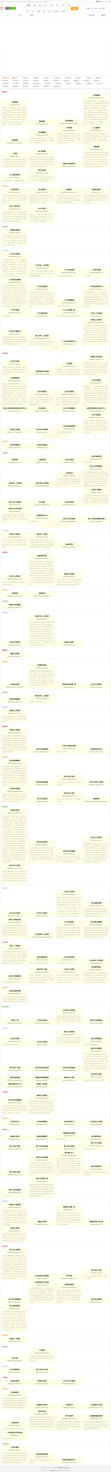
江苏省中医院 (14, 1038)
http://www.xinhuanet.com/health (69, 123)
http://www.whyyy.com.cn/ (69, 779)
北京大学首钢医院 (69, 408)
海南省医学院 (42, 556)
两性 (30, 1)
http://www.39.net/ (15, 104)
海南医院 (99, 78)
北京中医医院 (42, 391)
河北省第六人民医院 (42, 934)
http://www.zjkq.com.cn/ (96, 1302)
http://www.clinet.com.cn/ (42, 1407)
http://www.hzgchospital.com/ (69, 1287)
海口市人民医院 (15, 576)
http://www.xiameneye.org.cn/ (69, 1155)
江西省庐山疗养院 (96, 1122)
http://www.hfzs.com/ (14, 1230)
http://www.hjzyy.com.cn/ (14, 411)
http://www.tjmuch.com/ (15, 447)
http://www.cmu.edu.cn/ (15, 978)
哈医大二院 (15, 1020)
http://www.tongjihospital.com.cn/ (69, 521)
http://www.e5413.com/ (15, 256)
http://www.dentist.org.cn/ (96, 417)
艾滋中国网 (15, 1447)
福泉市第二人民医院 (42, 616)
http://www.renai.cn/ (96, 492)
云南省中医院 (14, 684)
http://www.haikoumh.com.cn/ (15, 579)
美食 (4, 1)
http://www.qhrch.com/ (15, 1341)
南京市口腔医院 (96, 1048)
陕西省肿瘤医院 (15, 699)
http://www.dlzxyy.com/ (69, 972)
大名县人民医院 (69, 892)
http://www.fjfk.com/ (96, 1139)
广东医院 (47, 78)
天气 (11, 1)
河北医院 (6, 83)
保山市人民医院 (96, 684)
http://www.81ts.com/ (41, 268)
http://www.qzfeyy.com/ (42, 1160)
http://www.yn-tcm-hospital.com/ (14, 687)
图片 (46, 5)
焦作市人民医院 (96, 837)
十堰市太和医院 (15, 788)
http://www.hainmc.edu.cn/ (42, 558)
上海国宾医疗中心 (42, 515)
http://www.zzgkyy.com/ (42, 844)
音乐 (63, 5)
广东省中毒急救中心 (69, 341)
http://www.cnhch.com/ (69, 1013)
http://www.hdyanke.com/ (14, 993)
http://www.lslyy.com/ (96, 1124)
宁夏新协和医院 (15, 230)
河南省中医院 (14, 810)
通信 (14, 1)
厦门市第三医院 (15, 1172)
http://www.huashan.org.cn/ (42, 504)
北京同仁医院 (14, 361)
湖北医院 (87, 80)
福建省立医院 (14, 1136)
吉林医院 (26, 83)
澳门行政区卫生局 (42, 1369)
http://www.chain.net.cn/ (42, 1457)
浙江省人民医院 (15, 1250)
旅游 (1, 1)
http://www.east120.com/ (14, 1102)
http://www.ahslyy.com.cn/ (42, 1224)
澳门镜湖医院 (14, 1369)
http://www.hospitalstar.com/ (14, 1252)
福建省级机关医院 (69, 1133)
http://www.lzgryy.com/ (42, 537)
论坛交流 (48, 1467)
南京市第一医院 (15, 1068)
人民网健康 (96, 95)
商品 (52, 5)
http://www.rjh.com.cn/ (15, 462)
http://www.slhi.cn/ (15, 177)
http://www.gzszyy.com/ (15, 312)
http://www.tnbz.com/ (96, 1418)
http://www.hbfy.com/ (42, 784)
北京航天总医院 (15, 429)
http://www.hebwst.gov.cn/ (15, 915)
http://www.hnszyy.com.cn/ (15, 813)
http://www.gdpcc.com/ (69, 344)
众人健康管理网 (15, 175)
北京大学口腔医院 (42, 429)
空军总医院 (42, 408)
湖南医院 (77, 80)
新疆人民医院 (14, 654)
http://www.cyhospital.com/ (42, 972)
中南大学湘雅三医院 (69, 746)
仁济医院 (42, 1350)
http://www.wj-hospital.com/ (96, 411)
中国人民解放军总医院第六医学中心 (15, 408)
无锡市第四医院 (15, 1077)
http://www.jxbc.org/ (69, 1124)
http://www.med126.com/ (42, 1414)
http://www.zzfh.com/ (96, 1169)
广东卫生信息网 (69, 270)
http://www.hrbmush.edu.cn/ (14, 1023)
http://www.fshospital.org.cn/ (42, 338)
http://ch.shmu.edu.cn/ (14, 504)
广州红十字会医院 (96, 313)
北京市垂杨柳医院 (69, 426)
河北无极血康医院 (96, 922)
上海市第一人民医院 (15, 483)
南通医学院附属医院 (42, 1077)
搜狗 (39, 11)
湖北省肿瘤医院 (15, 760)
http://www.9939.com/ (96, 130)
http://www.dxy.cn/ (15, 156)
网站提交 (54, 1467)
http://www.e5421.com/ (42, 289)
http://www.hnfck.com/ (69, 576)
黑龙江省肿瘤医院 (96, 1020)
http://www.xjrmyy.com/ (15, 656)
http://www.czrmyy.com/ (42, 915)
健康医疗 (16, 78)
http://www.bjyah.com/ (96, 383)
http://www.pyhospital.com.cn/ (96, 322)
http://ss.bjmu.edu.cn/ (41, 432)
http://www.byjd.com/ (14, 334)
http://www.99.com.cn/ (96, 149)
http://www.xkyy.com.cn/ (42, 316)
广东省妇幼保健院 (15, 280)
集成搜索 (56, 11)
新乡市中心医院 (15, 865)
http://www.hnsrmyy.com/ (14, 732)
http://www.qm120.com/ (42, 135)
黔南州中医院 (69, 642)
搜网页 (75, 8)
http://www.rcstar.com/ (96, 1077)
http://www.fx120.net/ (42, 154)
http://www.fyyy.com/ (41, 1181)
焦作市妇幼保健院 (69, 851)
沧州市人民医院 (42, 913)
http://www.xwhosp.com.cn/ (96, 359)
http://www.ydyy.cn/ (69, 687)
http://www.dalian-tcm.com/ (69, 960)
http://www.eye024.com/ (96, 969)
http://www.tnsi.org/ (42, 447)
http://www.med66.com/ (15, 1395)
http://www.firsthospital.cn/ (15, 486)
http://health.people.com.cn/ (96, 98)
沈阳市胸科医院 (42, 957)
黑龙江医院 (37, 83)
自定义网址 (91, 15)
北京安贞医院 (69, 391)
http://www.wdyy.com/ (42, 801)
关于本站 (43, 1467)
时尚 (27, 1)
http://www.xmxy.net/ (69, 1149)
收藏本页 (108, 1)
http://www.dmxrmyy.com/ (69, 894)
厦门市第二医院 (15, 1146)
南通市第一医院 (69, 1077)
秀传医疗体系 (42, 1381)
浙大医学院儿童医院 (42, 1276)
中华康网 (69, 128)
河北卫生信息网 (15, 913)
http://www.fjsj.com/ (69, 1135)
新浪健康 (15, 140)
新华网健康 (69, 121)
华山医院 (42, 502)
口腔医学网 (15, 1423)
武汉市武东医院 (42, 799)
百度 (49, 11)
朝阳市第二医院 (42, 969)
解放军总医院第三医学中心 (96, 408)
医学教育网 (15, 1392)
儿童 (21, 1)
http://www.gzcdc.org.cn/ (96, 289)
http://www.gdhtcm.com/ (96, 272)
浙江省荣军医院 (15, 1306)
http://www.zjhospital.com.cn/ (69, 1278)
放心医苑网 (42, 151)
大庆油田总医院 (42, 1020)
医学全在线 (42, 1411)
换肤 (102, 1)
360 (28, 11)
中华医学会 (69, 1405)
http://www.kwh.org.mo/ (15, 1372)
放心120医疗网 (15, 206)
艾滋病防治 (57, 86)
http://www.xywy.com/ (15, 192)
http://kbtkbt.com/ (14, 1435)
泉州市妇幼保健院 (42, 1157)
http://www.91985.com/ (42, 462)
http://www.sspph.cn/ (41, 698)
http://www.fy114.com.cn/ (14, 607)
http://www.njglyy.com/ (96, 1041)
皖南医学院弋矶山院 (96, 1222)
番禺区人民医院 (96, 320)
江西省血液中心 (69, 1122)
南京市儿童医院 (69, 1032)
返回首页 (62, 1470)
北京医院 (58, 78)
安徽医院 (90, 83)
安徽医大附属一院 (69, 1207)
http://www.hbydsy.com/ (15, 922)
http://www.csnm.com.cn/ (96, 1407)
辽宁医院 (16, 83)
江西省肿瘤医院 (42, 1122)
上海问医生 (69, 473)
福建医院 (80, 83)
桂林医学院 (69, 544)
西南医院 (15, 593)
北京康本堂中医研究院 (14, 1432)
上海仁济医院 (69, 460)
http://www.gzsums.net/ (69, 312)
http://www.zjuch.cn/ (41, 1278)
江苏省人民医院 (42, 1042)
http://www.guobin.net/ (42, 518)
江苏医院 (48, 83)
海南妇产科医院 (69, 574)
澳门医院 (26, 86)
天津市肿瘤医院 (15, 445)
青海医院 (6, 86)
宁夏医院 (36, 78)
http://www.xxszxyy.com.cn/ (15, 868)
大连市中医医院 (69, 957)
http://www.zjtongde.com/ (14, 1302)
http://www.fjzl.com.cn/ (42, 1139)
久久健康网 (96, 128)
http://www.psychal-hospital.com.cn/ (42, 937)
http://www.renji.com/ (69, 462)
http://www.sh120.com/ (69, 475)
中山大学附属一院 (69, 310)
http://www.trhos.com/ (15, 364)
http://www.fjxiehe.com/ (15, 1192)
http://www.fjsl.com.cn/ (15, 1139)
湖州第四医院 (69, 1284)
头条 (44, 11)
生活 (33, 1)
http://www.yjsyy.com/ (96, 1224)
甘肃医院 (67, 80)
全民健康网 (42, 132)
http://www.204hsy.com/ (14, 948)
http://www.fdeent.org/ (96, 521)
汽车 (8, 1)
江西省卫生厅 (14, 1122)
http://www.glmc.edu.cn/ (69, 547)
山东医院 (59, 83)
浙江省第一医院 (96, 1270)
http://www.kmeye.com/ (42, 667)
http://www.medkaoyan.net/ (69, 1418)
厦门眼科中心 (69, 1153)
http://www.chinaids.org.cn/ (69, 1462)
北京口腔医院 (96, 415)
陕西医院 (57, 80)
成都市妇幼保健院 (15, 605)
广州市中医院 (14, 310)
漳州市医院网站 (96, 1166)
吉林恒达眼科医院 (15, 991)
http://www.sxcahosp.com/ (15, 701)
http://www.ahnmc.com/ (42, 1080)
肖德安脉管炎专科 (96, 749)
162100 (44, 1470)
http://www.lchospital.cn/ (41, 1098)
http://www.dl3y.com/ (96, 963)
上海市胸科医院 (96, 456)
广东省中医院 (96, 270)
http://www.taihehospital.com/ (15, 791)
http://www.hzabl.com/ (42, 1285)
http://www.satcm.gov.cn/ (69, 166)
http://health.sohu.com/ (42, 124)
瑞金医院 (15, 460)
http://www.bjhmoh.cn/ (69, 366)
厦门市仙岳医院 (69, 1146)
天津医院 (68, 78)
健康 (37, 1)
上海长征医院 (69, 502)
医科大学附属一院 (42, 1178)
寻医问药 (26, 78)
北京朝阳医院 (14, 378)
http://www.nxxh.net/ (14, 232)
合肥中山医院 (14, 1228)
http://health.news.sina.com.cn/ (15, 143)
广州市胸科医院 (42, 313)
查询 (46, 1)
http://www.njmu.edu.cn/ (14, 1070)
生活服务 (19, 15)
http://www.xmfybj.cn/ (42, 1149)
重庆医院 (6, 80)
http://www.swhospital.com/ (15, 596)
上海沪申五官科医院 (15, 509)
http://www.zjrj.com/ (15, 1308)
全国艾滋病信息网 (42, 1454)
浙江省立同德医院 (15, 1299)
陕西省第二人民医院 (42, 696)
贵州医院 (26, 80)
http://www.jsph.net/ (42, 1044)
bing (33, 11)
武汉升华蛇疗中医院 (96, 782)
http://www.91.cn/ (96, 192)
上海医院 (79, 78)
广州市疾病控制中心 (96, 286)
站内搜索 (63, 11)
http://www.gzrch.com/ (96, 316)
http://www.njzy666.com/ (41, 1070)
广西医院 (89, 78)
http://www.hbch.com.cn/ (14, 763)
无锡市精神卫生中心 (15, 1084)
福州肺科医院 (96, 1136)
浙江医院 (100, 83)
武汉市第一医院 (69, 776)
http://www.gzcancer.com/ (69, 302)
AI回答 (40, 5)
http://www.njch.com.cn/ (69, 1034)
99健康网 (96, 147)
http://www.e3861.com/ (15, 282)
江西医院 (69, 83)
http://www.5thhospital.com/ (42, 486)
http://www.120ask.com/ (42, 192)
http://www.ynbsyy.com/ (96, 687)
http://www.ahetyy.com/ (15, 1207)
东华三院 (15, 1358)
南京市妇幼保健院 (69, 1068)
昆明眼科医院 (42, 665)
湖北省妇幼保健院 (42, 782)
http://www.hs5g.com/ (15, 511)
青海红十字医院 (15, 1339)
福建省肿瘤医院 (42, 1136)
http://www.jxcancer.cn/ (42, 1124)
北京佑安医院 (96, 380)
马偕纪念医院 (14, 1381)
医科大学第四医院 (15, 920)
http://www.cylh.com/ (69, 428)
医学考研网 (69, 1416)
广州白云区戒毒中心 (15, 331)
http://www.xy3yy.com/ (69, 748)
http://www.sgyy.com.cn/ (69, 411)
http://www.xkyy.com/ (42, 960)
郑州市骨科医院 (42, 842)
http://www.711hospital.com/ (14, 432)
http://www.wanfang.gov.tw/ (69, 1383)
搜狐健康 (42, 121)
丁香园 (15, 153)
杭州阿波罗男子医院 (42, 1282)
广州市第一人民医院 (42, 265)
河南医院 (97, 80)
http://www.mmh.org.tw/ (14, 1383)
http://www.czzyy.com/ (15, 645)
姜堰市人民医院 (42, 1084)
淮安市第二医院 (96, 1074)
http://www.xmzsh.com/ (96, 1145)
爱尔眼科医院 (96, 967)
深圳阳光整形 (96, 189)
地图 (43, 1)
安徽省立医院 (42, 1222)
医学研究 (46, 86)
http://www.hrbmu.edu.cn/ (96, 1023)
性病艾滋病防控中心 (69, 1460)
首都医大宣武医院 (96, 357)
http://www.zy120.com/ (15, 713)
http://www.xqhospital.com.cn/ (42, 596)
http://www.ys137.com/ (42, 173)
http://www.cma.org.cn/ (69, 1407)
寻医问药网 (15, 189)
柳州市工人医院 (42, 534)
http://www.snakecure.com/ (96, 784)
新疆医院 (36, 80)
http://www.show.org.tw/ (41, 1383)
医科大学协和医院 (15, 1190)
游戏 (69, 5)
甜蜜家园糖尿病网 (96, 1416)
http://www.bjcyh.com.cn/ (14, 380)
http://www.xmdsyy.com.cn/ (15, 1174)
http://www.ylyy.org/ (69, 924)
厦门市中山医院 (96, 1143)
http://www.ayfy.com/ (69, 1209)
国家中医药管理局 (69, 164)
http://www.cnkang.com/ (69, 130)
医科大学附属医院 (15, 976)
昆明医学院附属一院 (69, 684)
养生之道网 (42, 170)
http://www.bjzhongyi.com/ (42, 394)
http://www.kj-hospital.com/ (42, 411)
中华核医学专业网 (96, 1405)
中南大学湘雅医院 (42, 749)
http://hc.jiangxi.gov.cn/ (15, 1124)
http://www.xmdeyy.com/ (14, 1149)
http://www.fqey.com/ (41, 619)
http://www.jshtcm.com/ (15, 1041)
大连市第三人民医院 (96, 960)
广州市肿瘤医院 (69, 300)
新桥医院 (42, 593)
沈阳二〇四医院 (15, 946)
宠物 (17, 1)
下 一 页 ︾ (55, 348)
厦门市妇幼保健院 (42, 1146)
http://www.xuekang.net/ (96, 924)
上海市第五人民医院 (42, 483)
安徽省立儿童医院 (15, 1205)
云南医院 (46, 80)
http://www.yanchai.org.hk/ (42, 1353)
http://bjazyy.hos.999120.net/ (69, 394)
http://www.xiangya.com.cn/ (42, 751)
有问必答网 (42, 189)
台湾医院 (36, 86)
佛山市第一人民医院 (42, 336)
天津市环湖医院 (42, 445)
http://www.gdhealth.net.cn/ (69, 272)
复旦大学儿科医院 (15, 502)
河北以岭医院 (69, 922)
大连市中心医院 (69, 969)
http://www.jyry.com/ (41, 1086)
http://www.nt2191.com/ (69, 1080)
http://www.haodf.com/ (42, 211)
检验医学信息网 (42, 1405)
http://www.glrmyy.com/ (15, 537)
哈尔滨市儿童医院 (69, 1010)
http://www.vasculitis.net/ (96, 751)
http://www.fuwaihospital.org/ (42, 374)
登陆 (99, 1)
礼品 (40, 1)
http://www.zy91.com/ (96, 1273)
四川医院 (16, 80)
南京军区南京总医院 (42, 1068)
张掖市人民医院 (15, 710)
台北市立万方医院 (69, 1381)
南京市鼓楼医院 (96, 1038)
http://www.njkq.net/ (96, 1051)
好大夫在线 (42, 208)
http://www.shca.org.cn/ (96, 469)
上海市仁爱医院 (96, 490)
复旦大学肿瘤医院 (96, 466)
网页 (28, 5)
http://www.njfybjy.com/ (69, 1070)
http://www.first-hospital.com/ (42, 1023)
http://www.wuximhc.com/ (15, 1086)
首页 (7, 15)
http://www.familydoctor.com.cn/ (69, 192)
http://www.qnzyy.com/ (69, 645)
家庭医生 (69, 189)
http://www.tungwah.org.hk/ (14, 1360)
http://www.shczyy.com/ (69, 504)
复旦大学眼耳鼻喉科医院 (96, 519)
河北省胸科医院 (96, 903)
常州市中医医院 (15, 642)
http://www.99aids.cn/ (14, 1450)
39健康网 (15, 102)
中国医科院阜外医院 (42, 371)
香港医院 (16, 86)
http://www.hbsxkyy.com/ (96, 905)
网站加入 (103, 15)
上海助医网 (42, 460)
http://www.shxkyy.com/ (96, 459)
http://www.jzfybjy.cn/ (69, 853)
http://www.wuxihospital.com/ (15, 1080)
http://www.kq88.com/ (15, 1425)
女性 (24, 1)
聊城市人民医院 (42, 1095)
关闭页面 (67, 1470)
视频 (34, 5)
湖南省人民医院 (15, 730)
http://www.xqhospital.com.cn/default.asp (96, 801)
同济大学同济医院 (69, 519)
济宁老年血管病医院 (15, 1100)
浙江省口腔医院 (96, 1299)
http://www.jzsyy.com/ (96, 840)
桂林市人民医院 (15, 534)
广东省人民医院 (15, 254)
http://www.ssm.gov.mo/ (42, 1372)
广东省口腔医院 (42, 286)
